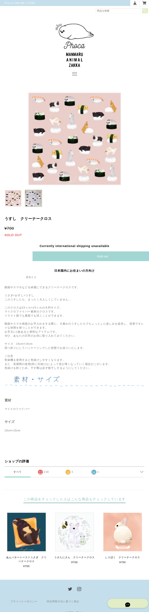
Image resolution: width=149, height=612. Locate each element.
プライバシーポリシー (24, 602)
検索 (145, 10)
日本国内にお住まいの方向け (74, 271)
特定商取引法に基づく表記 (63, 602)
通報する (31, 278)
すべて (17, 473)
